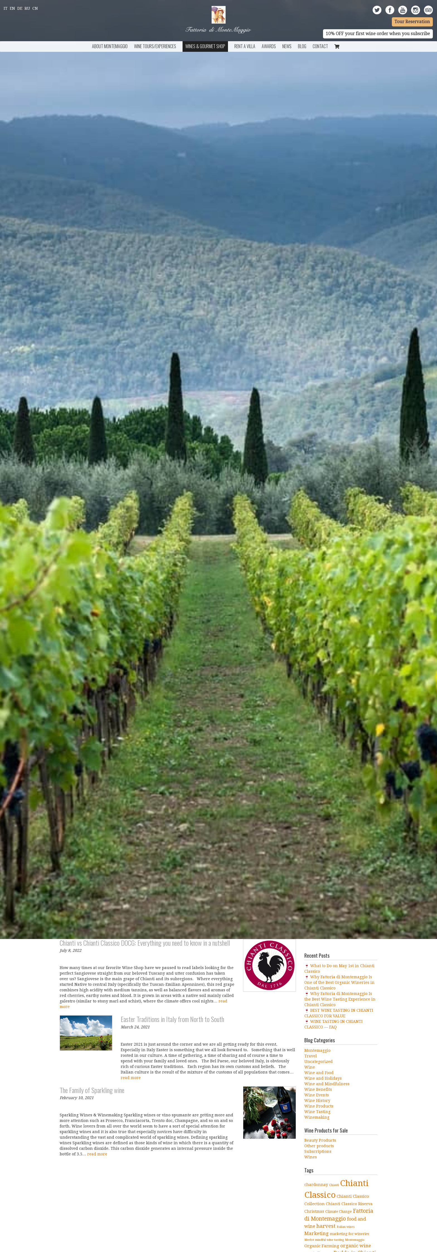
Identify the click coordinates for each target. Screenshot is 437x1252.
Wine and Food (319, 1072)
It (6, 8)
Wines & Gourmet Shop (205, 46)
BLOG (302, 46)
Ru (27, 8)
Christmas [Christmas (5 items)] (314, 1211)
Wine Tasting (317, 1111)
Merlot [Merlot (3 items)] (309, 1240)
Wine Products (318, 1106)
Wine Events (316, 1095)
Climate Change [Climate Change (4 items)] (338, 1211)
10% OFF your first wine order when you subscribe (378, 33)
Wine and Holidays (323, 1078)
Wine (309, 1067)
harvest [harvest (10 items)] (326, 1226)
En (12, 8)
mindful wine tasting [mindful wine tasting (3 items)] (329, 1240)
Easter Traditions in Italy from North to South (172, 1019)
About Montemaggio (110, 46)
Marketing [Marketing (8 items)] (316, 1233)
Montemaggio (317, 1050)
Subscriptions (317, 1151)
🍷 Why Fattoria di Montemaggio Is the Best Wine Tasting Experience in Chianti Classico (339, 999)
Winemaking (316, 1117)
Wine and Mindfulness (326, 1084)
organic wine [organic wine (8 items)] (355, 1245)
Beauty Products (320, 1140)
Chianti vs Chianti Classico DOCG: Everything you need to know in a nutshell (145, 943)
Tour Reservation (412, 21)
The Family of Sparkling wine (92, 1090)
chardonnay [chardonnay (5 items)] (316, 1184)
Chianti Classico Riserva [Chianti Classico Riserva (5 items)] (349, 1204)
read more (131, 1077)
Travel (310, 1056)
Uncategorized (318, 1061)
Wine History (317, 1100)
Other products (319, 1146)
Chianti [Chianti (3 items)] (334, 1185)
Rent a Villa (244, 46)
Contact (320, 46)
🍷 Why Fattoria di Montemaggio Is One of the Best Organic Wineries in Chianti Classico (339, 982)
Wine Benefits (318, 1089)
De (19, 8)
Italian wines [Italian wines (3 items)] (346, 1227)
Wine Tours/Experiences (155, 46)
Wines (310, 1157)
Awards (269, 46)
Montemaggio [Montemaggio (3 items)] (355, 1240)
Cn (35, 8)
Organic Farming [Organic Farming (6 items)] (321, 1245)
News (287, 46)
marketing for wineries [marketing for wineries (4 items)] (349, 1234)
